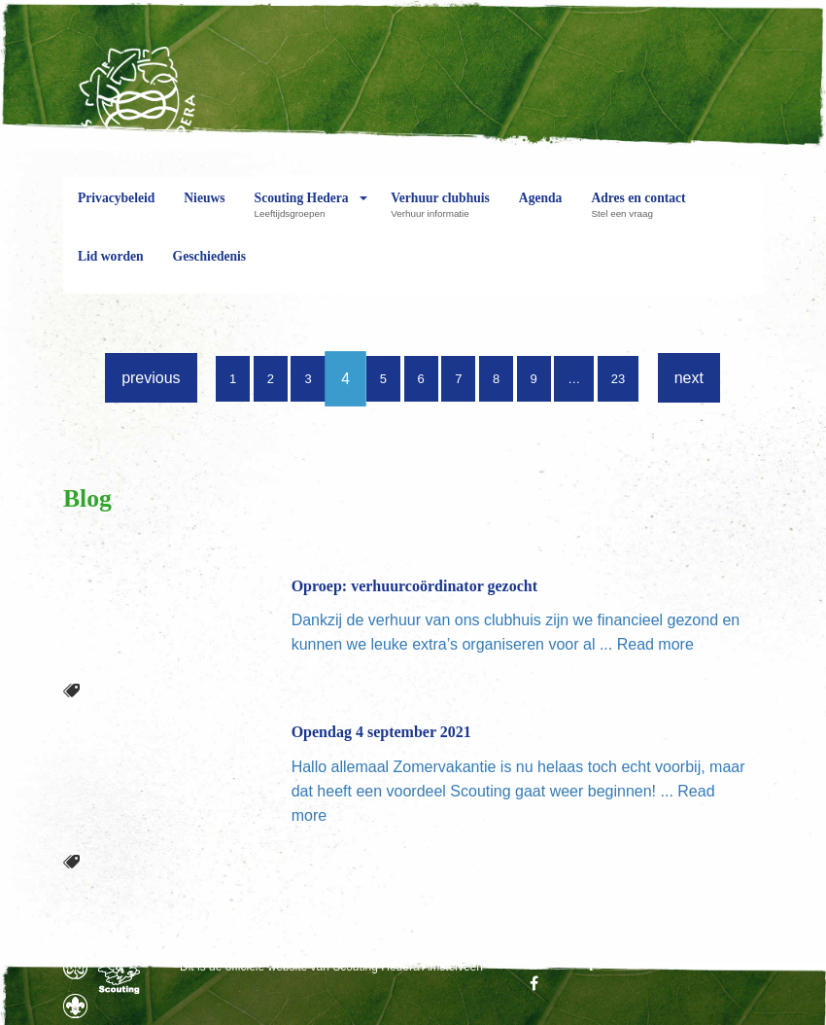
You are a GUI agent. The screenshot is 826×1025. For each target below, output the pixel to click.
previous (150, 378)
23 (618, 378)
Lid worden (111, 271)
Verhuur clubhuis (440, 213)
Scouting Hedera (302, 213)
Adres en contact (638, 213)
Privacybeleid (116, 213)
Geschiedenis (210, 271)
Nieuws (204, 213)
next (689, 378)
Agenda (541, 213)
